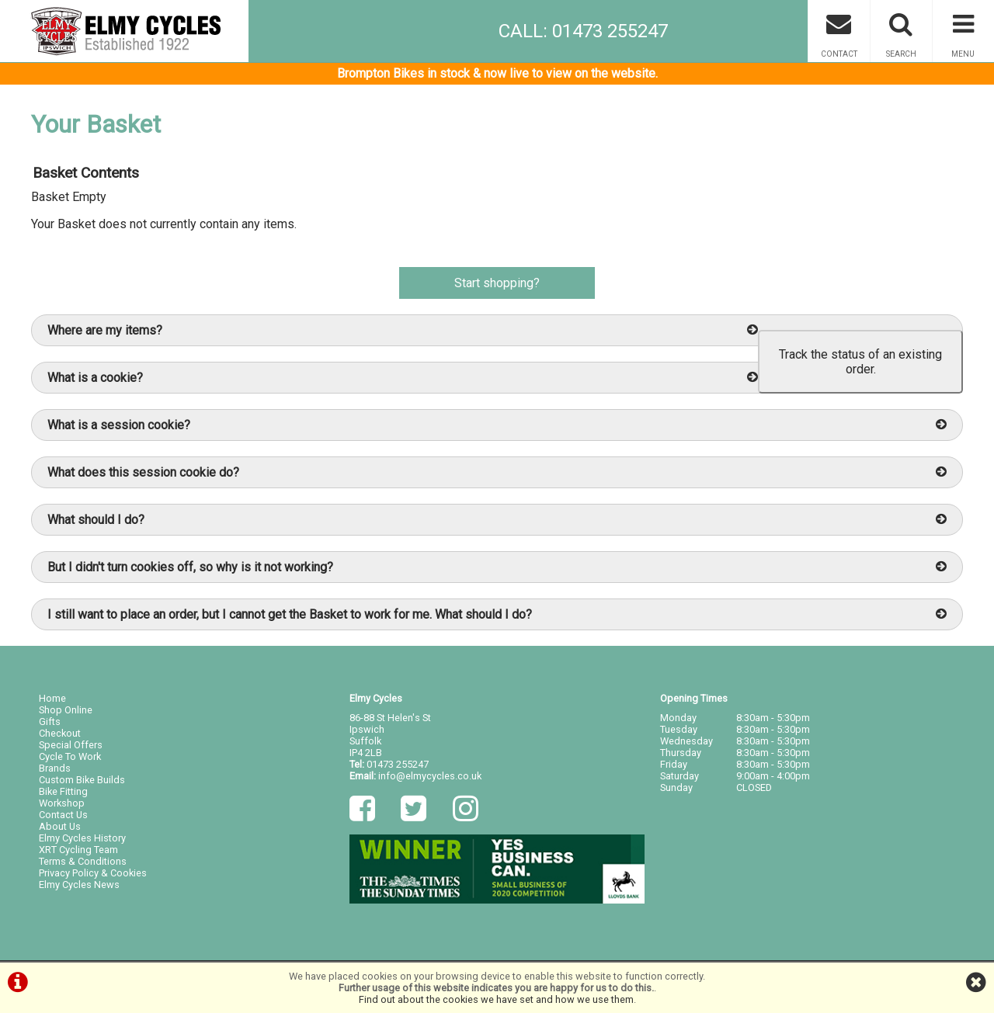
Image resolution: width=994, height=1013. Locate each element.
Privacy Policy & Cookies (93, 873)
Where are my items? (402, 330)
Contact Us (63, 814)
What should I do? (497, 519)
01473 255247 (398, 764)
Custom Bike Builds (82, 780)
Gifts (50, 721)
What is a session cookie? (497, 425)
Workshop (62, 803)
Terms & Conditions (83, 861)
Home (52, 698)
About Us (60, 826)
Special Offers (71, 745)
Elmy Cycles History (82, 838)
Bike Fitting (63, 791)
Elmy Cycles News (79, 884)
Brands (55, 768)
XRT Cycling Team (78, 849)
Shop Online (65, 710)
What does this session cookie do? (497, 472)
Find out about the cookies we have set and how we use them (496, 999)
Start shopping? (497, 283)
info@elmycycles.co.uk (429, 776)
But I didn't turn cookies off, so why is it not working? (497, 567)
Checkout (60, 733)
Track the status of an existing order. (860, 361)
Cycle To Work (70, 756)
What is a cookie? (402, 377)
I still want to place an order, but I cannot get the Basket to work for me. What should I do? (497, 614)
